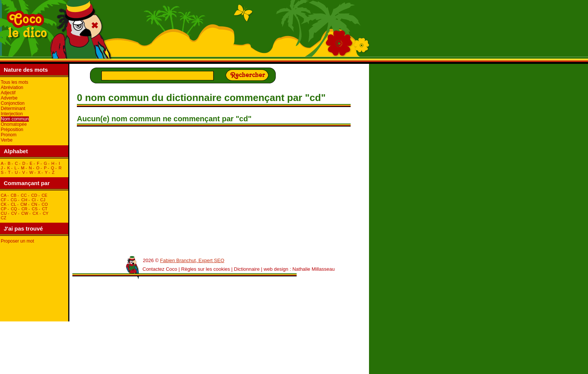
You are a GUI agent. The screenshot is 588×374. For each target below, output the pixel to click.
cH (24, 200)
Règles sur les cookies (205, 269)
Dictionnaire (247, 269)
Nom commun (15, 119)
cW (24, 213)
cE (44, 195)
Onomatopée (14, 124)
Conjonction (12, 103)
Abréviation (12, 87)
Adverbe (9, 98)
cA (3, 195)
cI (34, 200)
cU (4, 213)
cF (3, 200)
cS (35, 209)
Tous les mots (14, 82)
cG (13, 200)
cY (45, 213)
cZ (3, 218)
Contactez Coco (159, 269)
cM (24, 204)
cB (13, 195)
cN (34, 204)
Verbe (6, 140)
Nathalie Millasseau (313, 269)
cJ (42, 200)
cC (24, 195)
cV (14, 213)
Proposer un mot (17, 241)
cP (3, 209)
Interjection (12, 113)
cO (45, 204)
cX (35, 213)
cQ (14, 209)
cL (13, 204)
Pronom (8, 134)
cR (24, 209)
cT (45, 209)
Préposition (12, 129)
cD (34, 195)
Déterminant (13, 108)
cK (3, 204)
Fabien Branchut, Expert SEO (192, 260)
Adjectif (8, 92)
